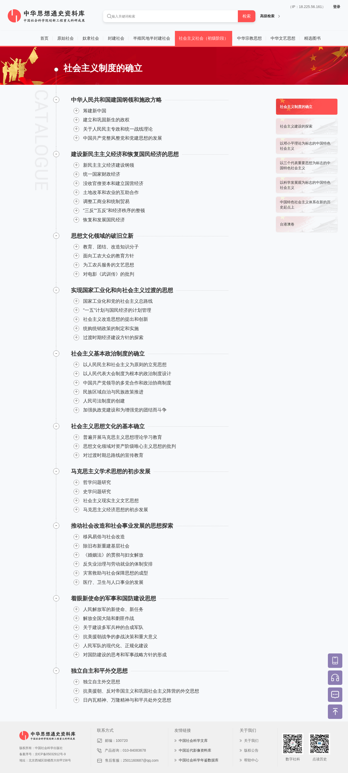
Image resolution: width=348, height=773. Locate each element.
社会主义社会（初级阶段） (203, 38)
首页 (44, 38)
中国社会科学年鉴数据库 (198, 760)
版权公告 (251, 750)
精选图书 (312, 38)
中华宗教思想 (249, 38)
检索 (246, 16)
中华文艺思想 (283, 38)
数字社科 (293, 759)
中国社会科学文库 (193, 740)
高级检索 (270, 16)
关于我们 (251, 740)
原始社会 (65, 38)
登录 (336, 7)
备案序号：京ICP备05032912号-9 (42, 754)
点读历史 (319, 759)
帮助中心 (251, 760)
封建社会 (116, 38)
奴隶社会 (91, 38)
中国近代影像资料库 (195, 750)
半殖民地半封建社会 (151, 38)
